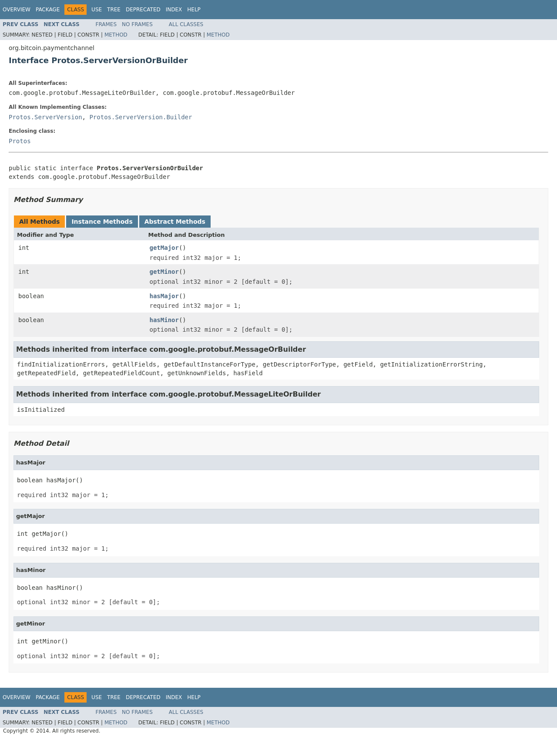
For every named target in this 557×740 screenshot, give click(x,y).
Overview (16, 10)
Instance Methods (101, 221)
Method (116, 35)
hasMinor (164, 319)
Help (194, 10)
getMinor (164, 271)
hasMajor (164, 296)
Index (174, 10)
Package (48, 10)
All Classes (186, 24)
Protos (20, 141)
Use (96, 10)
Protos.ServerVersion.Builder (140, 117)
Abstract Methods (174, 221)
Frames (106, 24)
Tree (114, 10)
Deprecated (143, 10)
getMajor (164, 247)
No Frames (137, 24)
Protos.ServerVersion (45, 117)
